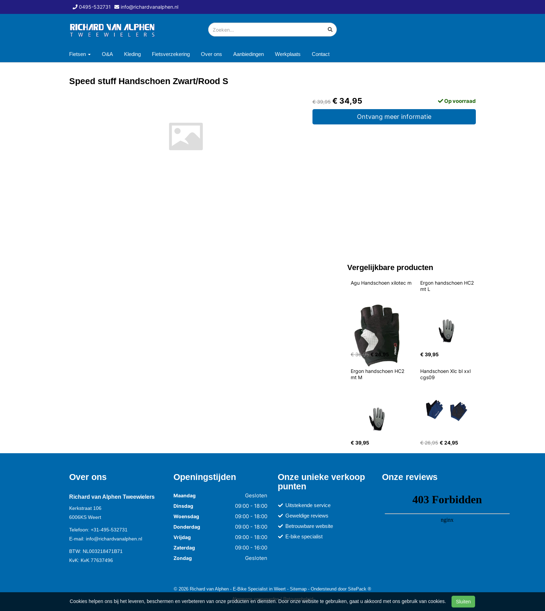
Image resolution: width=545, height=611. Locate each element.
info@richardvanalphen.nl (114, 538)
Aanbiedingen (248, 54)
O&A (107, 54)
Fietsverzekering (171, 54)
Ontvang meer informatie (394, 116)
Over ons (211, 54)
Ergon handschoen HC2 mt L (447, 286)
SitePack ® (359, 589)
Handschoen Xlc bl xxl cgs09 (446, 374)
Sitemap (298, 589)
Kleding (132, 54)
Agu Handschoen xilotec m (381, 283)
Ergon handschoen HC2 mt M (378, 374)
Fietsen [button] (80, 54)
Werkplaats (288, 54)
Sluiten (463, 601)
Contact (321, 54)
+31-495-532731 (109, 529)
